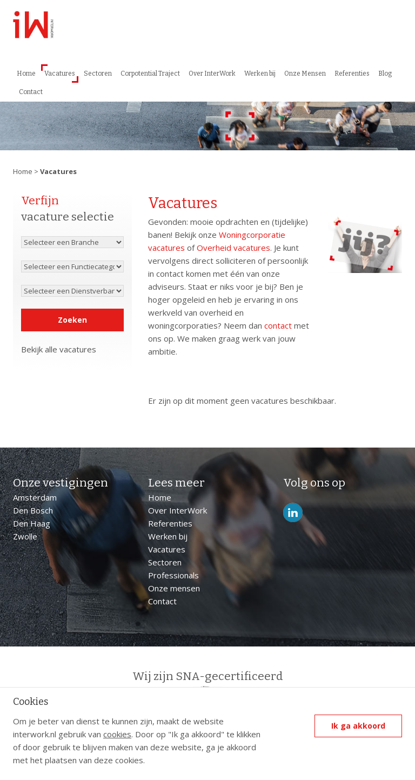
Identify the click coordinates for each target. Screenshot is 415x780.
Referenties (352, 73)
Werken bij (260, 73)
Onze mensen (174, 588)
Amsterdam (35, 497)
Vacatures (59, 73)
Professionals (173, 575)
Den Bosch (33, 510)
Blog (385, 73)
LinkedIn (293, 513)
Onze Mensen (305, 73)
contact (278, 325)
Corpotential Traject (150, 73)
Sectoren (98, 73)
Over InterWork (212, 73)
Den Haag (31, 523)
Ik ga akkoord (358, 726)
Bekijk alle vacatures (58, 349)
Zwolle (25, 536)
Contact (31, 92)
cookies (117, 734)
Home (26, 73)
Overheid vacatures (233, 247)
